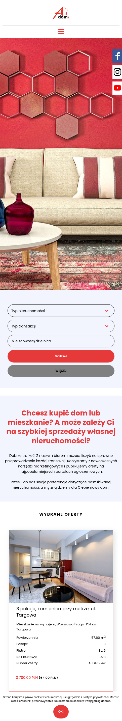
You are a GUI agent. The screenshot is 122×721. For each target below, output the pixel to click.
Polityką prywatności (96, 697)
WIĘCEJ (60, 371)
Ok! (61, 711)
